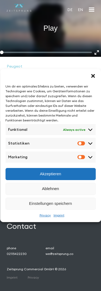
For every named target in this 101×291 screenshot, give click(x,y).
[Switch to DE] (70, 9)
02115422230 (17, 254)
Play (50, 28)
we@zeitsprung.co (59, 254)
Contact (21, 226)
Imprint (59, 215)
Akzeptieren (50, 173)
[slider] (46, 52)
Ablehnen (50, 188)
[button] (93, 76)
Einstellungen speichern (50, 203)
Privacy (45, 215)
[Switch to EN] (80, 9)
